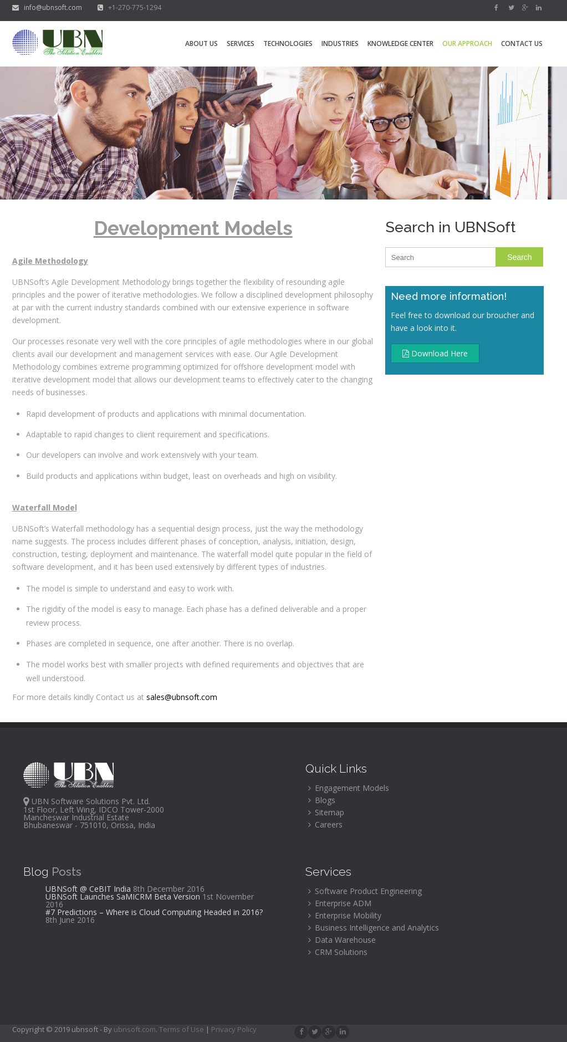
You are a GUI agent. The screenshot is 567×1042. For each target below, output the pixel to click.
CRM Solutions (337, 952)
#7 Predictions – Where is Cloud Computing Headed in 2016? (154, 912)
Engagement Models (348, 788)
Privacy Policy (234, 1029)
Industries (340, 43)
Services (240, 43)
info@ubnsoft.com (48, 7)
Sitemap (326, 812)
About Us (201, 43)
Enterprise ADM (339, 903)
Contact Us (522, 43)
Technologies (288, 43)
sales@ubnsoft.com (181, 697)
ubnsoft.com (135, 1029)
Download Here (435, 353)
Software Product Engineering (365, 891)
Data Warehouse (342, 939)
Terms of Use (182, 1029)
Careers (325, 824)
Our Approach (467, 43)
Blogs (321, 800)
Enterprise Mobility (344, 915)
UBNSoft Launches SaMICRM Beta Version (122, 896)
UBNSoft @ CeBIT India (88, 888)
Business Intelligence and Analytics (373, 927)
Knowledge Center (400, 43)
